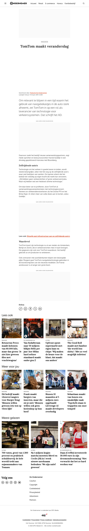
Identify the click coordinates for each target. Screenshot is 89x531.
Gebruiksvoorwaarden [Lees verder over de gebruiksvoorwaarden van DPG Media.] (59, 520)
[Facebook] (11, 482)
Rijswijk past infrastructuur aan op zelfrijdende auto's (48, 236)
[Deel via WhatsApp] (25, 308)
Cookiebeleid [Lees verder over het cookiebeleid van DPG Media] (27, 520)
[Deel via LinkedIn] (40, 308)
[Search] (83, 3)
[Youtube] (19, 482)
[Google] (2, 482)
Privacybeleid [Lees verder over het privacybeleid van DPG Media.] (35, 520)
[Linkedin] (7, 482)
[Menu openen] (5, 3)
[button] (46, 520)
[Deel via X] (35, 308)
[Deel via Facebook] (30, 308)
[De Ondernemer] (18, 3)
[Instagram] (15, 482)
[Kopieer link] (20, 308)
